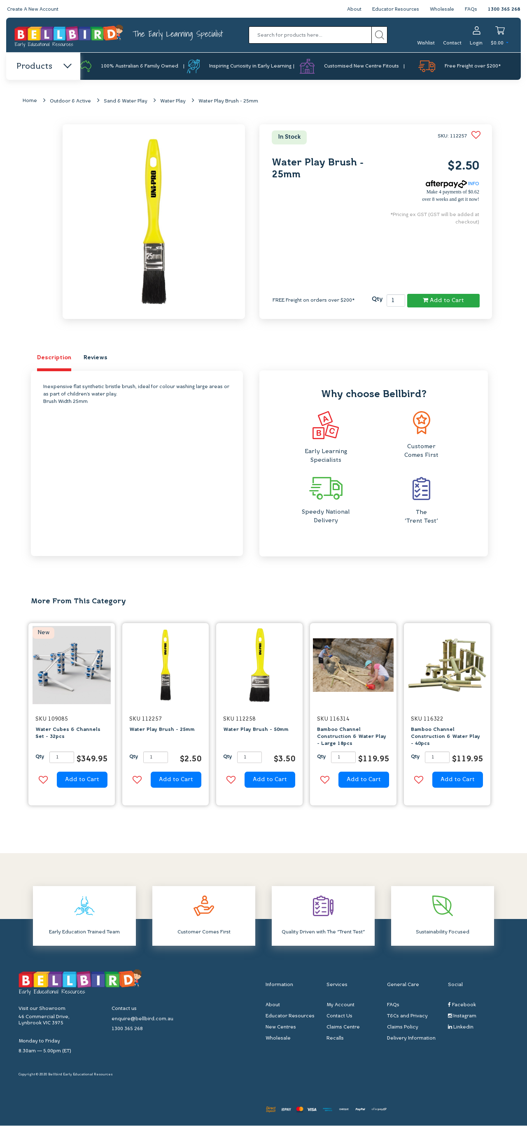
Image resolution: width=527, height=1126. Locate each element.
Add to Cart (443, 300)
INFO (452, 184)
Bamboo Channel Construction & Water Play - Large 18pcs (351, 737)
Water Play (173, 101)
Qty (377, 300)
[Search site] (379, 35)
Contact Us (339, 1016)
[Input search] (310, 35)
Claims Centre (343, 1027)
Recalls (335, 1038)
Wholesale (441, 9)
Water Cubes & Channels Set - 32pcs (67, 734)
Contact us (124, 1009)
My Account (340, 1005)
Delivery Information (411, 1038)
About (351, 9)
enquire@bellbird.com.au (142, 1019)
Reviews (95, 358)
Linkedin (460, 1027)
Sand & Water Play (125, 101)
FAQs (471, 9)
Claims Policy (402, 1027)
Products (43, 67)
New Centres (281, 1027)
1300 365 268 (504, 9)
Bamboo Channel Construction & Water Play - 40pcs (445, 737)
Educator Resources (393, 9)
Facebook (462, 1005)
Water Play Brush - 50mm (256, 730)
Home (30, 101)
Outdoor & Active (70, 101)
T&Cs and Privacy (407, 1016)
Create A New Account (34, 9)
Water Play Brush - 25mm (228, 101)
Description (54, 358)
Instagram (462, 1016)
